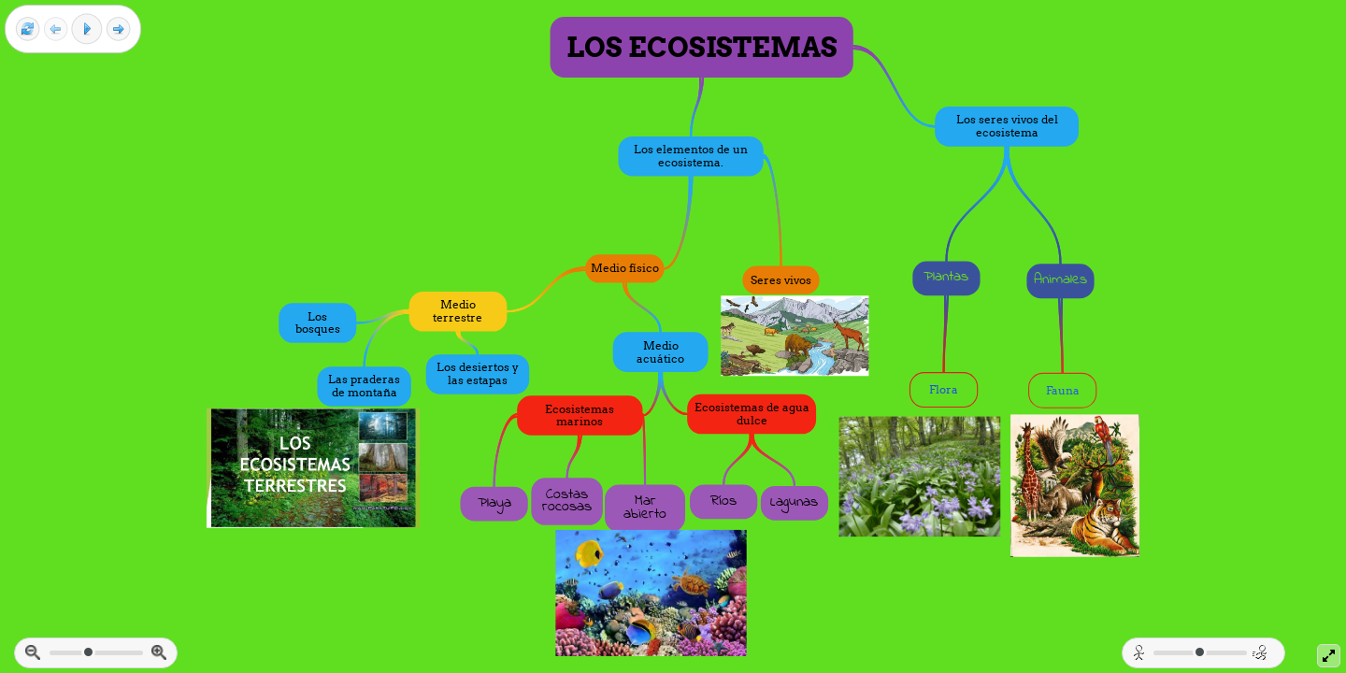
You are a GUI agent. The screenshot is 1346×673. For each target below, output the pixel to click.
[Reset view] (27, 29)
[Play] (87, 29)
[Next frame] (118, 29)
